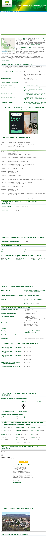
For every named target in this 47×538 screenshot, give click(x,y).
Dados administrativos (11, 245)
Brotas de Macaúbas (21, 38)
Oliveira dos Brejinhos (26, 47)
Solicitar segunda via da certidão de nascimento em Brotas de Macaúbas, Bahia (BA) (33, 89)
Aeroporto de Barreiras (29, 303)
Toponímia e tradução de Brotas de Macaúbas (21, 256)
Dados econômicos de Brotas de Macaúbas (20, 344)
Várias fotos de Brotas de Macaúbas (17, 509)
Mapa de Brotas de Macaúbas (31, 290)
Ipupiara (32, 44)
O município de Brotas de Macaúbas (17, 64)
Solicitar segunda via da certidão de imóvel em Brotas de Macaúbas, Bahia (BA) (35, 103)
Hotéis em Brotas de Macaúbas (15, 534)
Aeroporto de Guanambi (30, 302)
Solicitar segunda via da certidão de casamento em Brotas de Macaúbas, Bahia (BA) (35, 98)
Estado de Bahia (3, 11)
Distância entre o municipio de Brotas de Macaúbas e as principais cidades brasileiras (23, 423)
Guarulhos (34, 439)
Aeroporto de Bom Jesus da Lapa (32, 299)
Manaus (3, 434)
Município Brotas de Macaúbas (13, 11)
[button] (3, 40)
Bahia (25, 251)
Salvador (18, 430)
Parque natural (4, 338)
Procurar (23, 461)
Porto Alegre (19, 439)
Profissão (3, 451)
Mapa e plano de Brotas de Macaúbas (17, 287)
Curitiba (18, 434)
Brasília (33, 427)
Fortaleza (3, 430)
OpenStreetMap (5, 51)
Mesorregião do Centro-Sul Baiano (32, 331)
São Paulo (3, 427)
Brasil (25, 249)
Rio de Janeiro (20, 427)
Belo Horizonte (35, 430)
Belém (18, 437)
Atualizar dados (5, 60)
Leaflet (3, 50)
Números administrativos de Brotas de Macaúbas (23, 238)
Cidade (3, 456)
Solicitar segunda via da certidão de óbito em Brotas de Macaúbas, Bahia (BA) (34, 93)
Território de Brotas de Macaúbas (16, 307)
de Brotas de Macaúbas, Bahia (30, 6)
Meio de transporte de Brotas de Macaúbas (20, 296)
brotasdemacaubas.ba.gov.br (31, 85)
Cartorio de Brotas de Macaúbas (16, 137)
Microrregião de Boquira (30, 332)
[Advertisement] (23, 23)
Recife (2, 437)
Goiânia (33, 434)
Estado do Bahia (40, 38)
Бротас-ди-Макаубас (21, 259)
